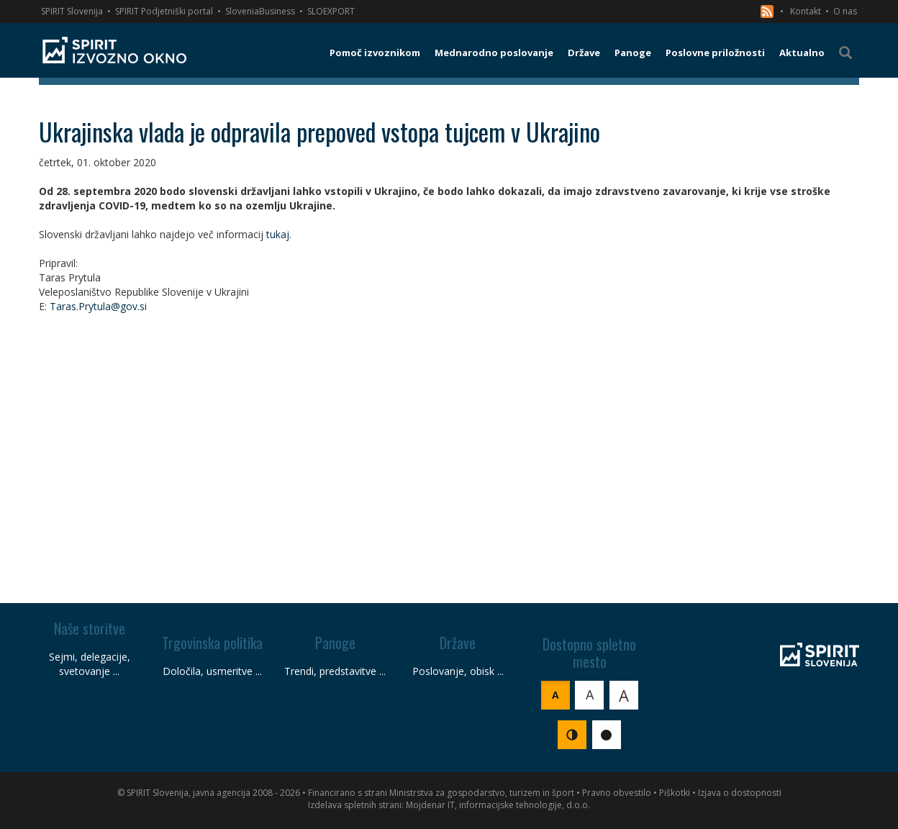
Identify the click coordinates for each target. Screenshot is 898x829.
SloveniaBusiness (260, 11)
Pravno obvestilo (616, 793)
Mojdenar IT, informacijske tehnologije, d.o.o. (498, 805)
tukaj (277, 234)
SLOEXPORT (331, 11)
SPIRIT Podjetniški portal (164, 11)
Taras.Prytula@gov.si (98, 306)
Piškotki (674, 793)
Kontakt (805, 11)
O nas (845, 11)
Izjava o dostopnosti (739, 793)
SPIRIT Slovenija (72, 11)
